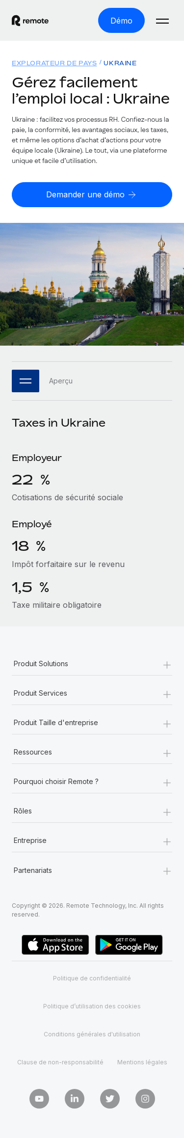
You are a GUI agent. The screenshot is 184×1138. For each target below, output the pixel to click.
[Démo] (121, 20)
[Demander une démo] (92, 194)
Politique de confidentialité (92, 978)
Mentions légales (142, 1062)
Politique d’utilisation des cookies (92, 1006)
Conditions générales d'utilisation (92, 1034)
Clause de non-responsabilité (60, 1062)
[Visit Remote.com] (30, 21)
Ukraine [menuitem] (120, 63)
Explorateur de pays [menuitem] (54, 63)
